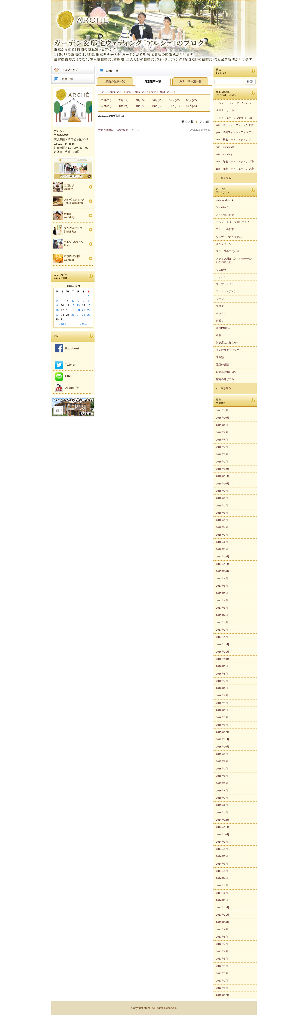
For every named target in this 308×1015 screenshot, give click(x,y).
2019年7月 (222, 425)
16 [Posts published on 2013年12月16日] (57, 310)
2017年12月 (222, 556)
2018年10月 (222, 483)
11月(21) (174, 106)
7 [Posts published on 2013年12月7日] (83, 300)
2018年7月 (222, 505)
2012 (170, 91)
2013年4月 (222, 966)
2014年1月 (222, 900)
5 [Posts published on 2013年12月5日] (73, 300)
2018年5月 (222, 520)
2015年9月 (222, 754)
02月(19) (123, 100)
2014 (154, 91)
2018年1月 (222, 549)
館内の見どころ (225, 379)
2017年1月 (222, 637)
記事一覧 (73, 79)
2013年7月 (222, 944)
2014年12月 (222, 820)
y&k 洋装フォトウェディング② (234, 125)
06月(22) (191, 100)
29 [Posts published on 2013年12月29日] (88, 314)
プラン (220, 299)
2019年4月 (222, 439)
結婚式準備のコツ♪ (227, 372)
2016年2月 (222, 717)
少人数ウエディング (227, 350)
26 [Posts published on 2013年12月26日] (72, 314)
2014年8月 (222, 849)
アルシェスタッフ (226, 214)
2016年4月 (222, 703)
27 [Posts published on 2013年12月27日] (78, 314)
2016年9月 (222, 666)
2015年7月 (222, 768)
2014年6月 (222, 863)
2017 (129, 91)
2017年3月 (222, 622)
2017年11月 (222, 564)
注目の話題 (222, 364)
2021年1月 (222, 410)
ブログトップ (73, 70)
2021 (104, 91)
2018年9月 (222, 491)
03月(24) (140, 100)
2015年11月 (222, 739)
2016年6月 (222, 688)
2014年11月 (222, 827)
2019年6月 (222, 432)
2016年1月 (222, 725)
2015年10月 (222, 746)
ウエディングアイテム (229, 236)
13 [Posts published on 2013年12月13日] (78, 305)
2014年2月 (222, 893)
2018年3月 (222, 535)
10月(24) (157, 106)
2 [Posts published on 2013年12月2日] (57, 300)
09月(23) (140, 106)
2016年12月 (222, 644)
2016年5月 (222, 695)
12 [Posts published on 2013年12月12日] (72, 305)
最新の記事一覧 (115, 81)
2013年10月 (222, 922)
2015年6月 (222, 776)
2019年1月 (222, 461)
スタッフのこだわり (227, 251)
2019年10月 (222, 417)
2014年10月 (222, 834)
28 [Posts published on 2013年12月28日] (83, 314)
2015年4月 (222, 790)
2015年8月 (222, 761)
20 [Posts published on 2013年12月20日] (78, 310)
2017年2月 (222, 629)
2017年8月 (222, 586)
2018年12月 (222, 469)
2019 (112, 91)
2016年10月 (222, 659)
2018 (120, 91)
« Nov (62, 324)
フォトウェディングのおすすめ (234, 117)
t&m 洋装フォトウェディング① (235, 168)
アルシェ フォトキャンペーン (234, 103)
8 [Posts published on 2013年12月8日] (89, 300)
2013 (162, 91)
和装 (218, 335)
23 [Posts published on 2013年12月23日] (57, 314)
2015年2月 (222, 805)
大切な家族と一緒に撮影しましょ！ (120, 130)
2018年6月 (222, 513)
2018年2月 (222, 542)
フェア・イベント (226, 284)
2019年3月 (222, 447)
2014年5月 (222, 871)
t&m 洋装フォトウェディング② (235, 161)
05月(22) (174, 100)
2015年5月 (222, 783)
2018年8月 (222, 498)
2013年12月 (222, 907)
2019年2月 (222, 454)
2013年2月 (222, 980)
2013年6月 (222, 951)
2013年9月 (222, 929)
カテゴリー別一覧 (190, 81)
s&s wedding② (225, 147)
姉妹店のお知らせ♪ (227, 342)
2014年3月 (222, 885)
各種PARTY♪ (223, 328)
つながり (221, 269)
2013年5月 (222, 958)
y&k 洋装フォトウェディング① (234, 132)
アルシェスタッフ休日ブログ (232, 222)
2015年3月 (222, 798)
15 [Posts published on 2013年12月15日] (88, 305)
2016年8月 (222, 673)
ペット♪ (220, 313)
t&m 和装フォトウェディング (233, 139)
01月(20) (106, 100)
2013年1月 (222, 988)
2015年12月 (222, 732)
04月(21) (157, 100)
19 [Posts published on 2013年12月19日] (72, 310)
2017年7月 (222, 593)
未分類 (220, 357)
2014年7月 (222, 856)
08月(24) (123, 106)
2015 (145, 91)
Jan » (83, 324)
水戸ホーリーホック (227, 110)
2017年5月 (222, 607)
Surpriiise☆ (222, 207)
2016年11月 (222, 651)
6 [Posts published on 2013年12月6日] (78, 300)
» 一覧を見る (223, 178)
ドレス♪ (220, 277)
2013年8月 (222, 936)
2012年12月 (222, 995)
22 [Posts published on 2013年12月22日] (88, 310)
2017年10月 (222, 571)
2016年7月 (222, 681)
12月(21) (191, 106)
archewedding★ (225, 200)
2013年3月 (222, 973)
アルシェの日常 (225, 229)
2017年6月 (222, 600)
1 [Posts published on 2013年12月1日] (89, 296)
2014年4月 (222, 878)
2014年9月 (222, 842)
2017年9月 (222, 578)
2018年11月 (222, 476)
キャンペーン (223, 244)
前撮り (220, 320)
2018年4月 (222, 527)
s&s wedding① (225, 154)
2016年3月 (222, 710)
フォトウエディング (227, 291)
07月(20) (106, 106)
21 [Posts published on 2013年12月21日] (83, 310)
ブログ (220, 306)
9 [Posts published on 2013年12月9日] (57, 305)
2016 (137, 91)
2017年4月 (222, 615)
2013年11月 (222, 914)
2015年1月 (222, 812)
